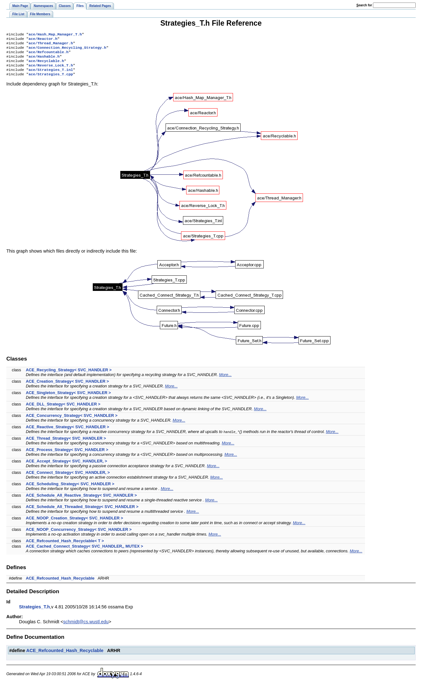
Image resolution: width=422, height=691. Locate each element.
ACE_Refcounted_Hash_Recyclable (60, 584)
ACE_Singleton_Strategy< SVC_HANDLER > (68, 399)
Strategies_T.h (34, 613)
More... (225, 381)
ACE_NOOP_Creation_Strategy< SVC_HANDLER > (74, 524)
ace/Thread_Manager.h (50, 44)
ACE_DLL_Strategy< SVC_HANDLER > (63, 410)
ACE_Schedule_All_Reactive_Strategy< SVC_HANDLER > (81, 501)
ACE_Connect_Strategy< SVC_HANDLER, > (68, 478)
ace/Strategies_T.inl (50, 75)
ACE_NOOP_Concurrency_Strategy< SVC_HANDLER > (79, 535)
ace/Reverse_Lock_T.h (50, 70)
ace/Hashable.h (44, 60)
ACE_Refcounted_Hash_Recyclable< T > (65, 547)
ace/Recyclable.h (46, 65)
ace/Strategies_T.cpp (50, 80)
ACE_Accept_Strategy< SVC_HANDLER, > (66, 467)
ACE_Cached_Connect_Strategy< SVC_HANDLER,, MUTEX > (84, 552)
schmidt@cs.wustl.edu (86, 628)
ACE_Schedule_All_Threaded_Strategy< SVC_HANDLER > (82, 513)
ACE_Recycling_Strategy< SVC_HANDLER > (69, 376)
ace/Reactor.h (42, 39)
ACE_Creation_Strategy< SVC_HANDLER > (67, 387)
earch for (364, 5)
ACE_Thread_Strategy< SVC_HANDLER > (66, 444)
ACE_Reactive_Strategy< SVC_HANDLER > (67, 433)
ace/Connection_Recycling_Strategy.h (67, 50)
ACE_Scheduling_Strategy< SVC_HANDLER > (70, 490)
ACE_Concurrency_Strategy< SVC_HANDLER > (71, 421)
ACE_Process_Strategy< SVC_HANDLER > (67, 456)
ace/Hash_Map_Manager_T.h (55, 34)
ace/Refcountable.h (48, 55)
